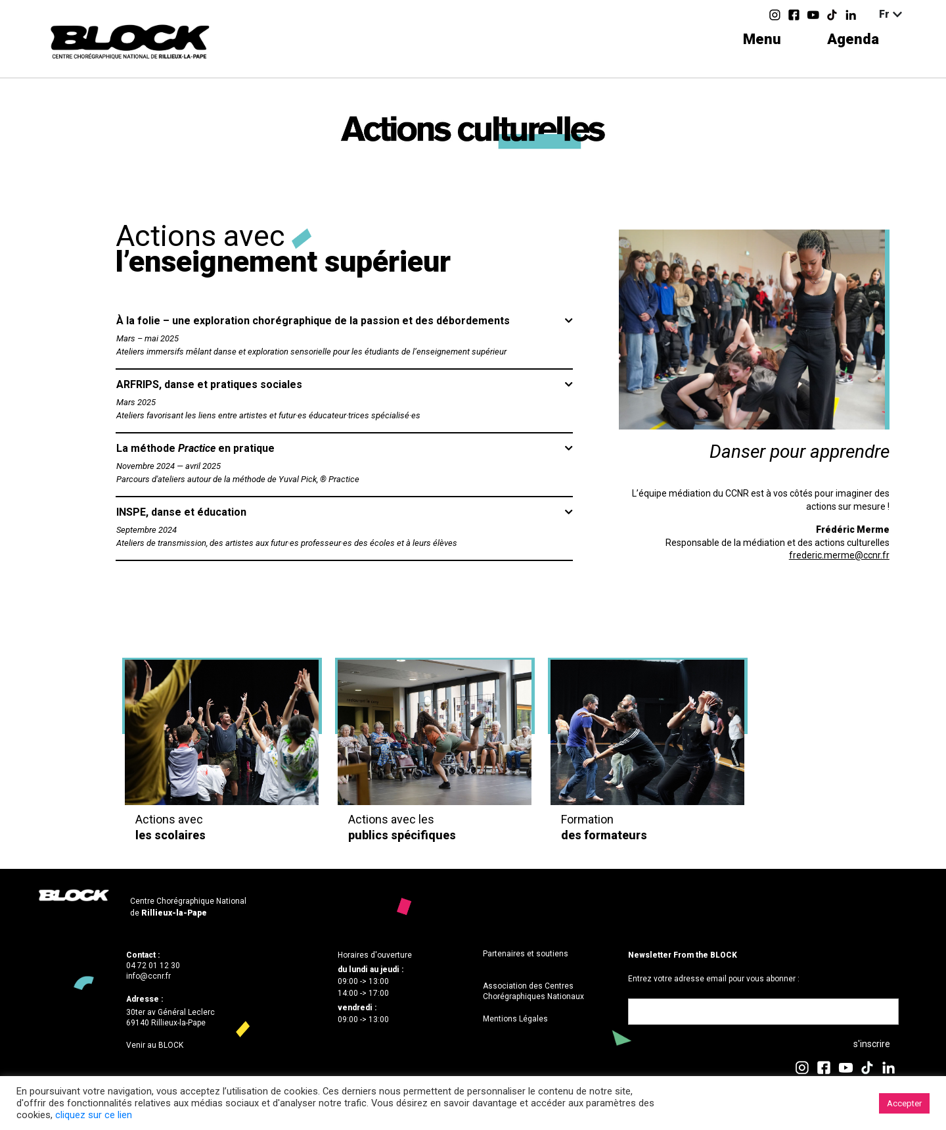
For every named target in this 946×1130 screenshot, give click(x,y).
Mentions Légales (515, 1018)
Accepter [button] (904, 1103)
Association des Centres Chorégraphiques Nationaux (533, 991)
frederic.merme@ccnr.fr (839, 555)
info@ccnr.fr (148, 976)
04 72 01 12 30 (153, 965)
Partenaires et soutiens (525, 953)
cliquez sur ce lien (93, 1115)
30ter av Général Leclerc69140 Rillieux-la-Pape (170, 1017)
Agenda (853, 39)
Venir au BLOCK (154, 1045)
